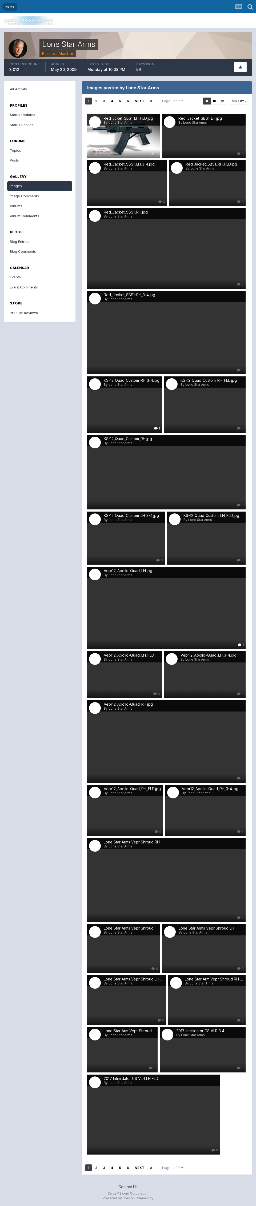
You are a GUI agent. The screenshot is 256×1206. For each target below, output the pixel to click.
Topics (15, 150)
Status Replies (21, 125)
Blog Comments (23, 251)
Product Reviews (24, 313)
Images (16, 186)
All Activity (18, 89)
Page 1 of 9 (172, 101)
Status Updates (22, 114)
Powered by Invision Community (128, 1198)
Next (139, 101)
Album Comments (24, 216)
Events (15, 277)
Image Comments (24, 196)
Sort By (239, 101)
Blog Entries (19, 241)
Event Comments (24, 287)
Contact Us (128, 1186)
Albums (16, 206)
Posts (14, 160)
